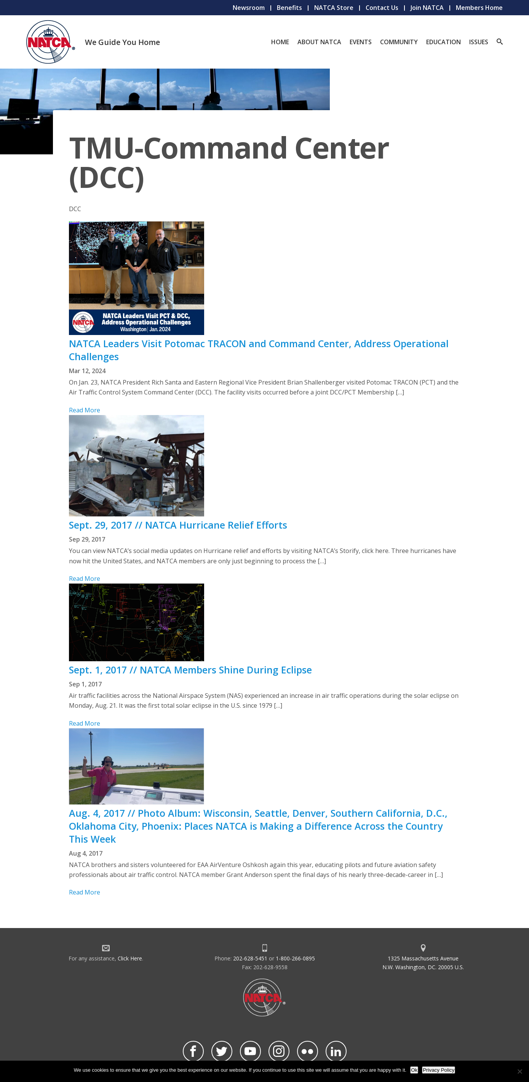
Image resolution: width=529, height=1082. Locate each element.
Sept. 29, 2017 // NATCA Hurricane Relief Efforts (178, 524)
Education (443, 42)
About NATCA (319, 42)
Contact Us (382, 7)
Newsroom (249, 7)
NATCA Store (333, 7)
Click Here (130, 958)
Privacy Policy (438, 1070)
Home (280, 42)
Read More (84, 410)
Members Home (479, 7)
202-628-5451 (250, 958)
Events (361, 42)
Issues (478, 42)
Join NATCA (427, 7)
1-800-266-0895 (295, 958)
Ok (414, 1070)
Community (399, 42)
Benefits (289, 7)
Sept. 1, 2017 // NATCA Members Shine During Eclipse (190, 669)
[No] (519, 1071)
